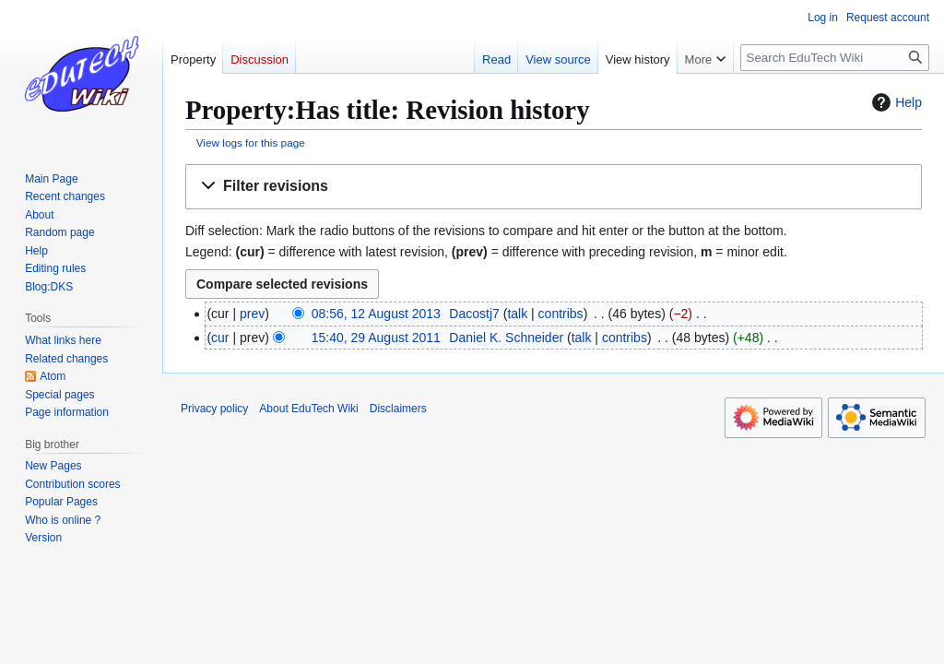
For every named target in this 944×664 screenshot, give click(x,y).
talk (517, 313)
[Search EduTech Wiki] (834, 57)
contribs (561, 313)
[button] (553, 187)
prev (252, 313)
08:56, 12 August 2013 (376, 313)
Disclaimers (398, 408)
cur (220, 337)
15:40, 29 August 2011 (376, 337)
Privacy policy (214, 408)
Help (894, 102)
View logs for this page (250, 142)
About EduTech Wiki (308, 408)
